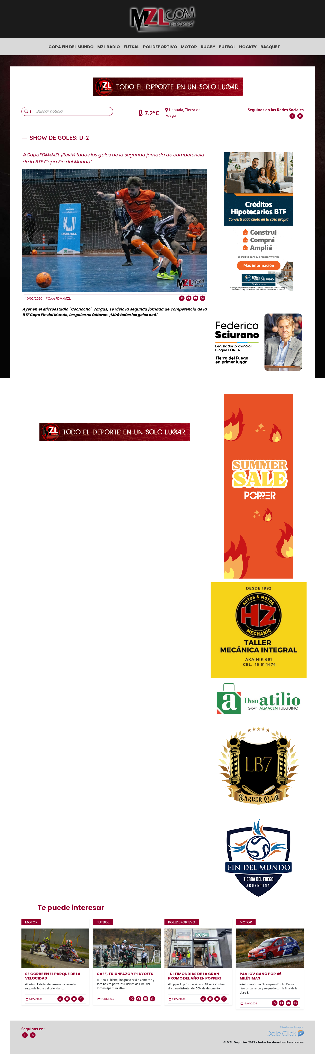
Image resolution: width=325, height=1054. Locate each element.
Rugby (208, 47)
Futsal (131, 47)
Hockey (248, 47)
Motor (189, 47)
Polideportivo (160, 47)
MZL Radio (108, 47)
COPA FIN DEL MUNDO (71, 47)
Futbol (227, 47)
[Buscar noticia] (73, 111)
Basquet (270, 47)
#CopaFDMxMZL (58, 298)
